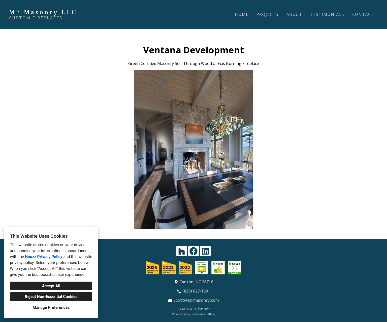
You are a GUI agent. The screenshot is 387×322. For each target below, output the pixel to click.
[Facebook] (193, 251)
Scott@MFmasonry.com (196, 300)
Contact (363, 14)
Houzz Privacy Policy (43, 256)
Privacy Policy (181, 314)
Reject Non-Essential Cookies (51, 296)
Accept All (51, 286)
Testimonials (327, 14)
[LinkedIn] (205, 251)
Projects (268, 14)
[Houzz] (181, 251)
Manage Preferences (50, 307)
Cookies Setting (204, 314)
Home (241, 14)
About (294, 14)
